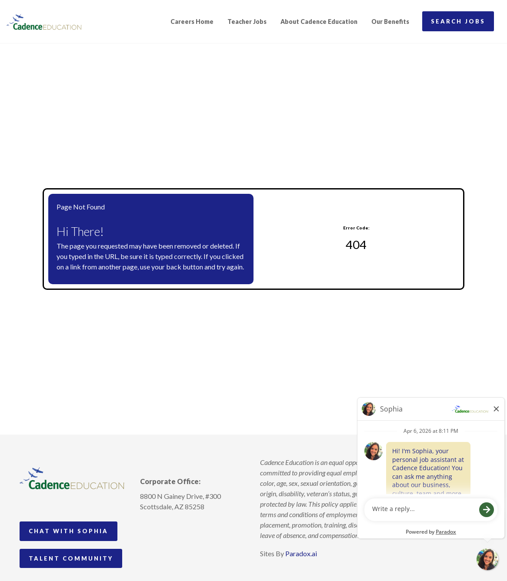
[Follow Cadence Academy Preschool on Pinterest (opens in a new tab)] (163, 527)
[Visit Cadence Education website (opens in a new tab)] (44, 21)
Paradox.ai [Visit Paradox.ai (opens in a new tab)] (301, 553)
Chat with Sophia (68, 531)
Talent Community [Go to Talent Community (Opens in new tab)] (71, 558)
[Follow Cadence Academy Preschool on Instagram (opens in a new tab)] (147, 527)
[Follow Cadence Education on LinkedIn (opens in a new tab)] (179, 527)
